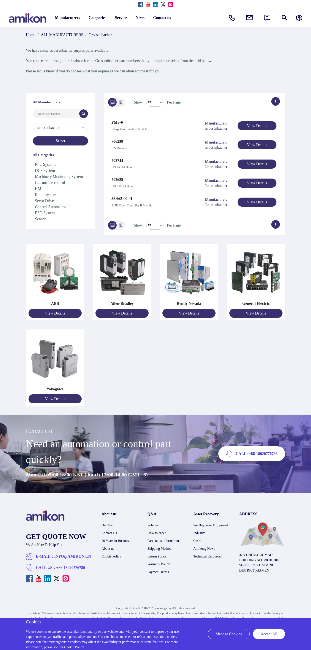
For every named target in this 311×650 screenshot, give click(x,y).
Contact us (162, 18)
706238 (117, 141)
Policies (153, 523)
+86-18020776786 (70, 565)
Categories (97, 18)
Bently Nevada (189, 301)
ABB (55, 301)
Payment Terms (158, 569)
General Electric (256, 301)
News (140, 18)
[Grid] (121, 102)
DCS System (45, 170)
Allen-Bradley (122, 301)
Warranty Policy (159, 562)
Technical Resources (207, 554)
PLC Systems (45, 164)
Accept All (269, 634)
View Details (257, 126)
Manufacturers (67, 18)
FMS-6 (117, 122)
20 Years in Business (116, 538)
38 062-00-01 (122, 197)
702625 (117, 178)
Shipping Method (160, 546)
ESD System (45, 213)
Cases (197, 538)
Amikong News (204, 546)
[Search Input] (56, 113)
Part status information (163, 538)
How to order (157, 530)
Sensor (40, 219)
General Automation (51, 207)
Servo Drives (45, 201)
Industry (199, 530)
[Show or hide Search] (284, 18)
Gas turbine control (50, 182)
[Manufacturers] (299, 18)
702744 (117, 159)
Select (60, 141)
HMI (39, 189)
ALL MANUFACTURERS (62, 35)
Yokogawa (54, 387)
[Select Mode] (154, 102)
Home (30, 35)
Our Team (108, 523)
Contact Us (109, 530)
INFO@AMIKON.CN (72, 554)
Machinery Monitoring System (59, 176)
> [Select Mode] (154, 223)
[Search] (83, 113)
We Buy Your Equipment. (211, 523)
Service (121, 18)
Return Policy (157, 554)
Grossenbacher (100, 35)
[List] (112, 102)
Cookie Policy (111, 554)
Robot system (45, 195)
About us (108, 546)
